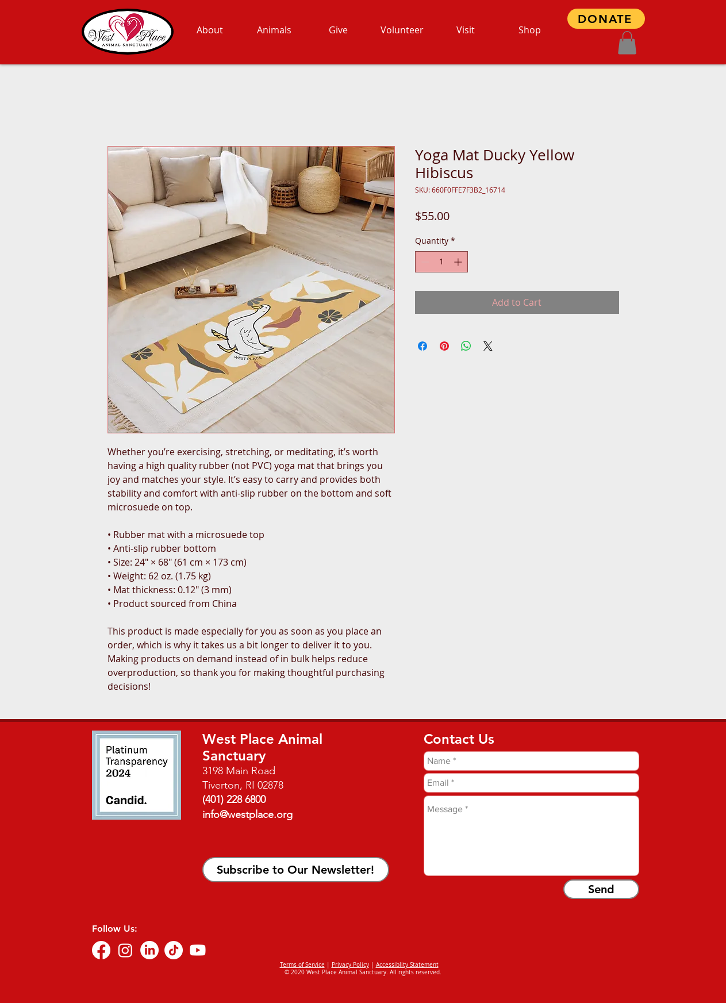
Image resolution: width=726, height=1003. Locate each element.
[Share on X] (488, 346)
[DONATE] (606, 19)
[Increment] (459, 262)
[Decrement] (424, 262)
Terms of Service (302, 965)
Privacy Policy (350, 965)
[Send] (601, 889)
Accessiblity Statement (407, 965)
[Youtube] (198, 950)
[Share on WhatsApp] (466, 346)
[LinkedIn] (149, 950)
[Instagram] (125, 950)
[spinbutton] (441, 262)
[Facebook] (101, 950)
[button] (627, 43)
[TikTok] (173, 950)
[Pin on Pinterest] (444, 346)
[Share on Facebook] (422, 346)
